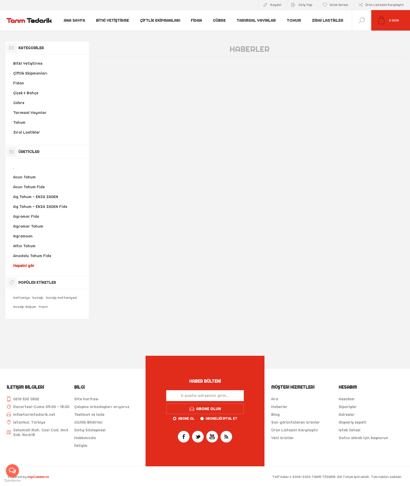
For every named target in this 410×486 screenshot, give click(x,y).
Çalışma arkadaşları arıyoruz (102, 406)
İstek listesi (349, 430)
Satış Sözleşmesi (89, 430)
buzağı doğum (24, 307)
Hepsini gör (23, 265)
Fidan (196, 20)
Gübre (219, 20)
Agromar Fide (26, 216)
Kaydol (275, 5)
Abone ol (186, 418)
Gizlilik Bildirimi (88, 422)
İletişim (80, 445)
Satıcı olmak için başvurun (363, 438)
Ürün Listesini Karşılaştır (384, 5)
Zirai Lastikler (326, 20)
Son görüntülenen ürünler (295, 422)
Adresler (347, 414)
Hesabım (346, 399)
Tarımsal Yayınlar (255, 20)
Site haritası (86, 399)
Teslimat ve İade (89, 414)
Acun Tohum (24, 177)
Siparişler (348, 406)
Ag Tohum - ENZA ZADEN (35, 196)
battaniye (21, 298)
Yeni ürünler (282, 438)
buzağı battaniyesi (61, 298)
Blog (275, 414)
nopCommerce (38, 477)
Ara (274, 399)
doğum (43, 306)
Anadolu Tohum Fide (32, 255)
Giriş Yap (305, 5)
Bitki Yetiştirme (112, 20)
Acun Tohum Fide (29, 187)
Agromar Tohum (28, 226)
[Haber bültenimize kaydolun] (205, 395)
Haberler (279, 406)
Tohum (293, 20)
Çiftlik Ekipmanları (159, 20)
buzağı (37, 298)
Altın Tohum (24, 246)
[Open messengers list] (12, 470)
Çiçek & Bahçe (25, 93)
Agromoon (23, 236)
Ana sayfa (74, 20)
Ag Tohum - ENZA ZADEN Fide (40, 206)
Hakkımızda (85, 438)
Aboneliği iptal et (221, 418)
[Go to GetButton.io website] (12, 480)
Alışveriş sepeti (352, 422)
